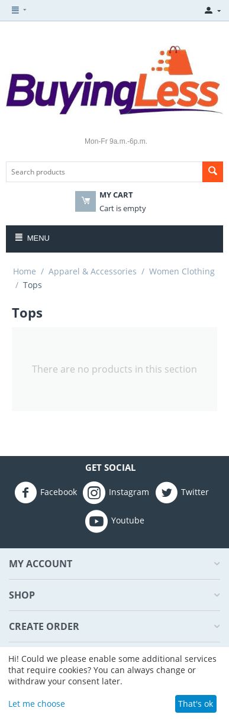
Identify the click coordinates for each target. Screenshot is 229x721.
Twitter (182, 492)
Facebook (45, 492)
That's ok (195, 703)
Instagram (116, 492)
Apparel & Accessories (93, 271)
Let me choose (36, 703)
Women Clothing (182, 271)
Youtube (114, 521)
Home (24, 271)
